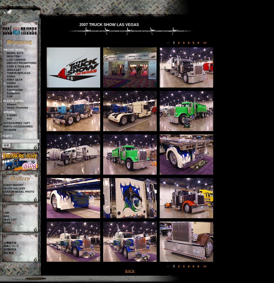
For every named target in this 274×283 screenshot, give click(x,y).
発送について (11, 246)
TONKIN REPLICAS (18, 73)
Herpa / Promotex (17, 107)
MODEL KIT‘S (15, 53)
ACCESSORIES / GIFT (16, 123)
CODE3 (11, 83)
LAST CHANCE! (16, 59)
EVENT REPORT (13, 185)
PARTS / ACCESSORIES (18, 126)
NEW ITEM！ (14, 56)
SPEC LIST (10, 219)
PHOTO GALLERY (14, 188)
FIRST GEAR (14, 79)
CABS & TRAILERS (18, 66)
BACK (130, 271)
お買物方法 (9, 242)
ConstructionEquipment (15, 91)
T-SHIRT (12, 115)
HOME (7, 222)
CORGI (11, 76)
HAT (9, 118)
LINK (6, 212)
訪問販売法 (9, 249)
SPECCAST (14, 69)
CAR (9, 96)
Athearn (11, 104)
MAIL (6, 216)
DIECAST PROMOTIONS (21, 63)
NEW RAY (13, 86)
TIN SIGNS (9, 130)
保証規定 (8, 252)
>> (204, 42)
